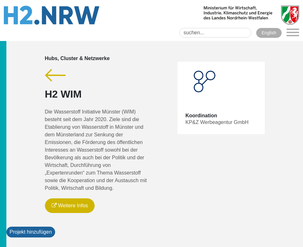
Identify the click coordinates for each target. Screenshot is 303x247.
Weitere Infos (70, 205)
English (269, 32)
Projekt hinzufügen (31, 232)
